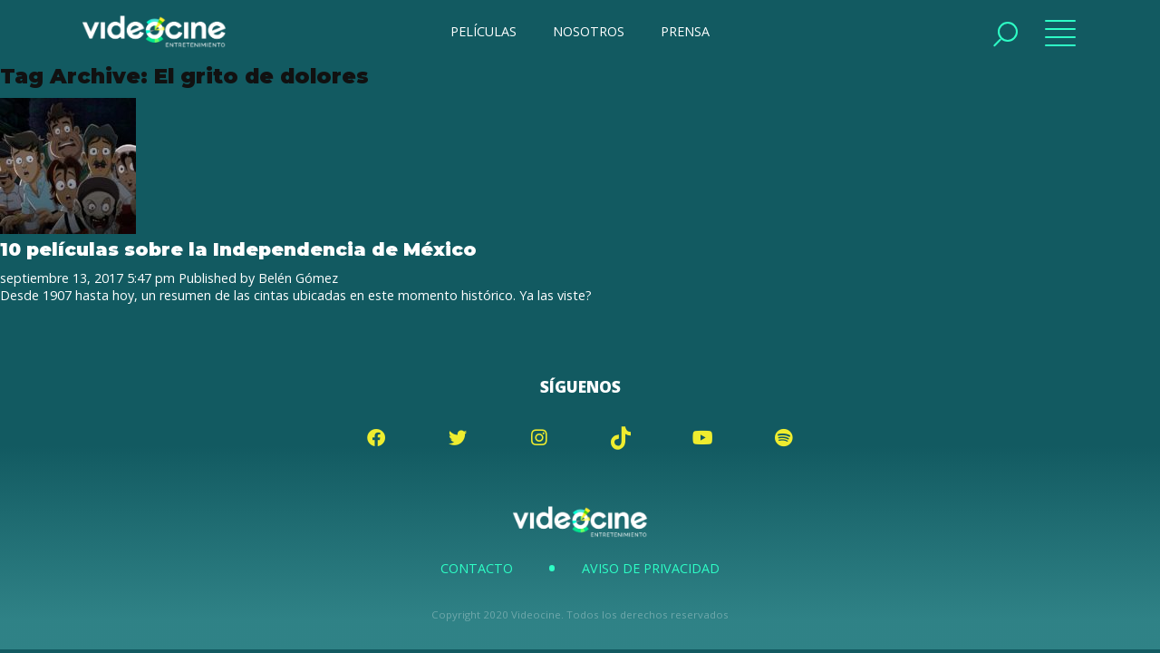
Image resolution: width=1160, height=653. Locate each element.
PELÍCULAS (483, 31)
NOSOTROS (588, 31)
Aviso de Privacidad (651, 568)
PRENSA (685, 31)
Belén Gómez (298, 278)
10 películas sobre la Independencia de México (238, 249)
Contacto (476, 568)
